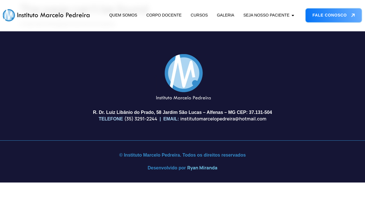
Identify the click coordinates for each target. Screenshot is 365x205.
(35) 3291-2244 (140, 119)
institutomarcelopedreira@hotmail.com (223, 119)
